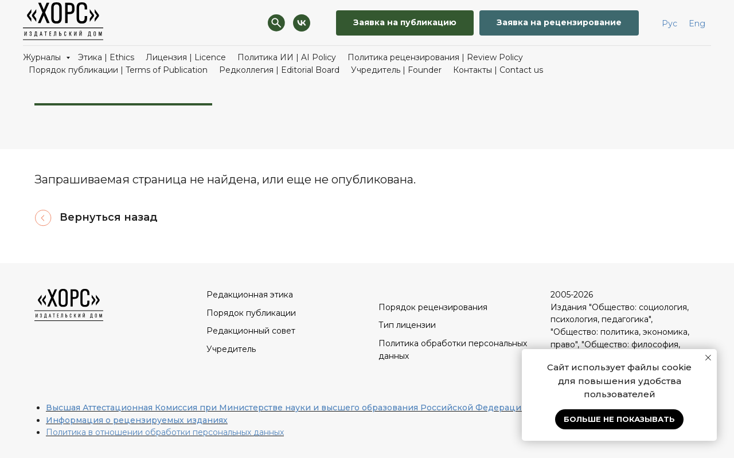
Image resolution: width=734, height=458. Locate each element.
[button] (405, 23)
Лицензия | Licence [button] (186, 57)
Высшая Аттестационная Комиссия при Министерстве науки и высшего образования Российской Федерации (286, 407)
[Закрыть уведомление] (708, 357)
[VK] (301, 23)
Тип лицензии (407, 325)
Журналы (43, 57)
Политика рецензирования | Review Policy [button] (435, 57)
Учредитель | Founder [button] (396, 70)
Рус (669, 23)
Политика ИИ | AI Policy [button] (286, 57)
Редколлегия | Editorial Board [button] (279, 70)
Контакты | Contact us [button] (498, 70)
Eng (697, 23)
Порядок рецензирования (432, 307)
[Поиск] (276, 23)
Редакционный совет (250, 331)
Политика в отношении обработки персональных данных (165, 432)
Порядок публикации (251, 313)
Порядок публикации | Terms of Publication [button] (118, 70)
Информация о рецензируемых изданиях (137, 420)
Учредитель (231, 349)
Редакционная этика (249, 294)
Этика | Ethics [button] (106, 57)
